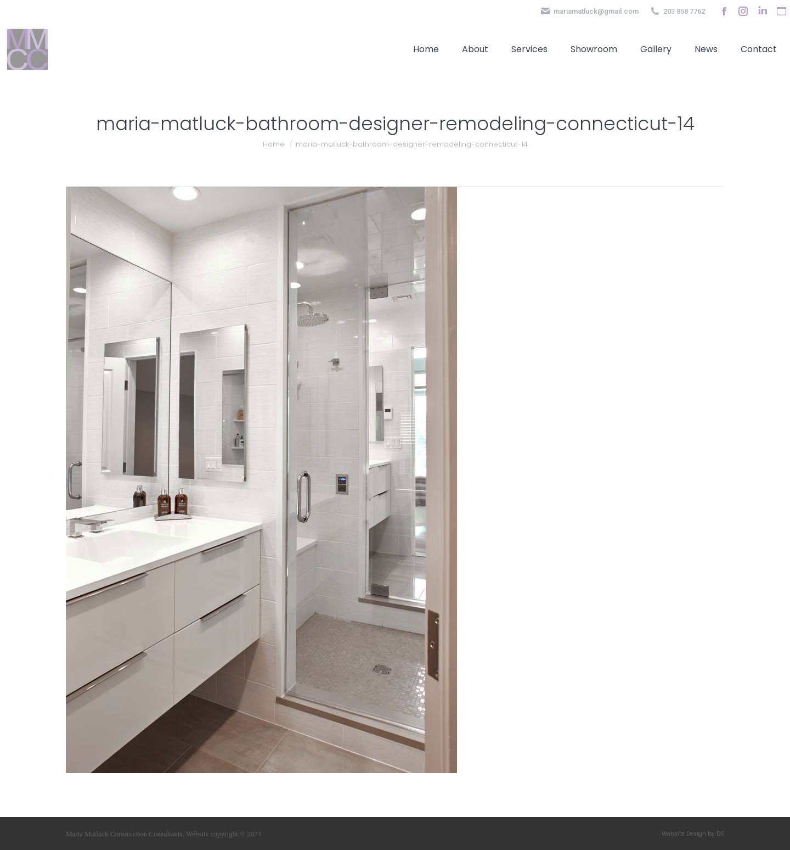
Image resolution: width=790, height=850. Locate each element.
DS (720, 834)
